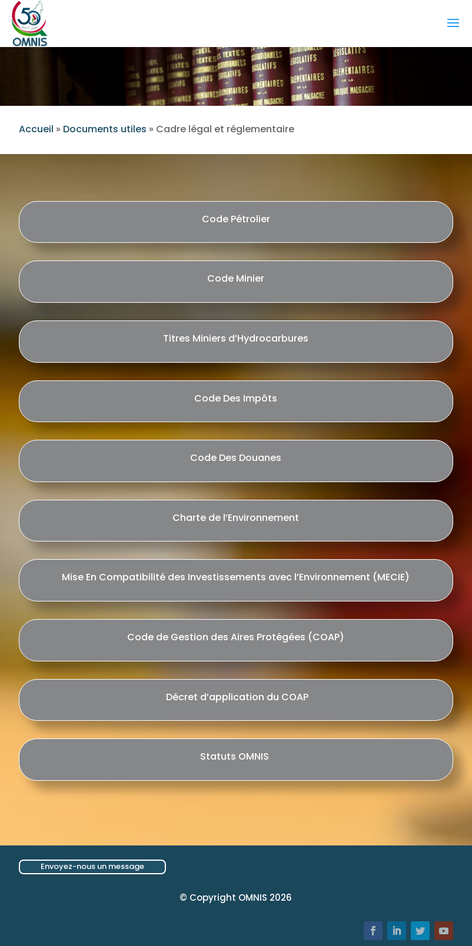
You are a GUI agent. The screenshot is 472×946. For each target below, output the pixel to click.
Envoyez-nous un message (92, 866)
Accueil (36, 129)
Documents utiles (105, 129)
